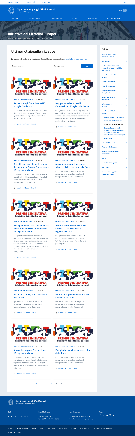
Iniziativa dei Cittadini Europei (24, 38)
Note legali (51, 428)
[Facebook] (33, 2)
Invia (87, 66)
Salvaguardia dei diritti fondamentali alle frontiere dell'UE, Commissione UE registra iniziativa (31, 228)
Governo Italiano (13, 2)
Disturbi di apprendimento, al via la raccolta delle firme (72, 296)
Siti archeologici (85, 428)
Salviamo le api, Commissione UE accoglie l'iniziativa (29, 105)
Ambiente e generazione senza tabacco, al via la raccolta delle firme (72, 165)
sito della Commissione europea (75, 59)
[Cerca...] (124, 10)
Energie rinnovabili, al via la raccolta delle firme (72, 351)
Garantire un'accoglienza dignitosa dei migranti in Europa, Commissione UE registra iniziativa (31, 167)
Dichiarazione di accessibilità (103, 428)
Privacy (42, 428)
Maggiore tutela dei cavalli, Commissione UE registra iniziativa (72, 105)
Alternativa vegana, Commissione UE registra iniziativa (30, 351)
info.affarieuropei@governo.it (79, 416)
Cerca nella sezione (18, 66)
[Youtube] (41, 2)
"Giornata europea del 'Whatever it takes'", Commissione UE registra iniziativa (71, 228)
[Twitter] (37, 2)
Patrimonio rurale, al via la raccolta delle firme (30, 296)
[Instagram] (44, 2)
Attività (10, 38)
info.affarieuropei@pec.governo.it (81, 419)
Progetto (73, 428)
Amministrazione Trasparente (26, 428)
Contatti (11, 428)
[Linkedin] (48, 2)
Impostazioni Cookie (14, 432)
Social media (63, 428)
